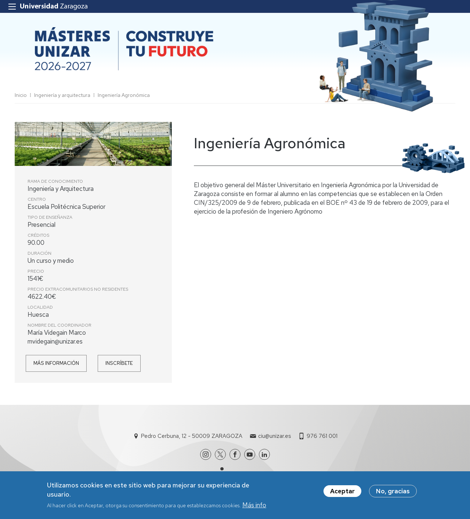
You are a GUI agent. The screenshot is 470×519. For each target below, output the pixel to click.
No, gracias (393, 491)
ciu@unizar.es (274, 436)
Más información (56, 363)
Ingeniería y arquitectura (62, 95)
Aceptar (342, 491)
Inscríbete (119, 363)
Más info (254, 505)
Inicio (21, 95)
